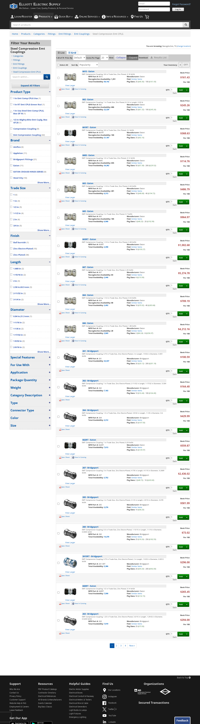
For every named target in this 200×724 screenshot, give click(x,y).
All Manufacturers (50, 700)
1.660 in (18, 268)
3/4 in (17, 225)
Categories (39, 33)
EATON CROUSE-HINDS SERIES (29, 171)
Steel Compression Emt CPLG (27, 71)
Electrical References (47, 696)
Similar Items (136, 79)
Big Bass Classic (45, 707)
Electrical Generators (78, 707)
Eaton (18, 165)
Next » (132, 645)
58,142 (106, 81)
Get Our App (18, 718)
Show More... (44, 182)
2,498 (106, 247)
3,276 (106, 507)
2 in (16, 219)
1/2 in (17, 207)
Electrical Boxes (76, 693)
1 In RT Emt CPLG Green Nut (29, 104)
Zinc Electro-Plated (25, 248)
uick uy (66, 16)
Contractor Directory (47, 693)
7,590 (106, 593)
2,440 (106, 277)
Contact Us (14, 693)
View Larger (70, 85)
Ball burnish (21, 242)
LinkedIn (109, 722)
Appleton (20, 153)
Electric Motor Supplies (79, 689)
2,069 (106, 333)
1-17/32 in (19, 335)
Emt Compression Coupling (29, 135)
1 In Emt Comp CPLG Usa (27, 98)
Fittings (52, 33)
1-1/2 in (18, 213)
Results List (159, 57)
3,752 (106, 477)
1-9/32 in (19, 341)
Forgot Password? (181, 4)
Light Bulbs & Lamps (78, 710)
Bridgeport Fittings (25, 159)
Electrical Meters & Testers (80, 700)
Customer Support (17, 700)
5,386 (106, 566)
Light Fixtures (75, 714)
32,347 (106, 361)
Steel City (20, 178)
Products (26, 33)
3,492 (106, 305)
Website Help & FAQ (18, 703)
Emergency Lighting (77, 717)
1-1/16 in (19, 322)
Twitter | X (109, 709)
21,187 (106, 137)
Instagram (109, 697)
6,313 (106, 193)
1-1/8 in (18, 328)
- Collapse (120, 57)
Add (181, 90)
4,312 (106, 420)
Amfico (18, 147)
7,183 (106, 390)
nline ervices (89, 16)
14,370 (106, 537)
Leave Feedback (16, 710)
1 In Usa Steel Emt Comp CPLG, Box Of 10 (28, 112)
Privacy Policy (15, 696)
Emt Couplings (82, 33)
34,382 (106, 165)
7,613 (106, 447)
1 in (16, 201)
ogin (23, 16)
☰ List (61, 52)
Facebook (109, 703)
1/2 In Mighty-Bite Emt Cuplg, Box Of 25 (30, 121)
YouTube (109, 716)
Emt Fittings (65, 33)
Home (15, 33)
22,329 (106, 109)
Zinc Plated (21, 254)
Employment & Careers (19, 707)
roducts (45, 16)
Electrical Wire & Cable (78, 703)
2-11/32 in (19, 293)
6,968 (106, 221)
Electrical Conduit (81, 696)
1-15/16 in (19, 274)
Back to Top (184, 678)
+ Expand (132, 57)
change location (183, 46)
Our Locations (111, 690)
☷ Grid (72, 52)
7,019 (106, 624)
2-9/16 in (19, 347)
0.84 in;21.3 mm (22, 316)
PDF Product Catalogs (47, 689)
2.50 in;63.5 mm (22, 287)
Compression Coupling (26, 128)
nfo (117, 16)
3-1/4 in (18, 299)
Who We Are (15, 689)
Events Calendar (45, 703)
